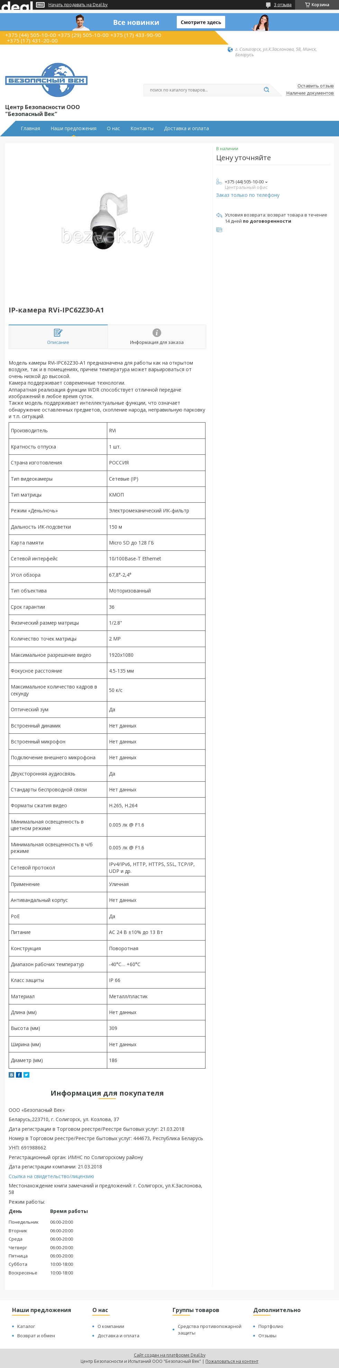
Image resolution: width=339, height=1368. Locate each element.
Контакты (142, 128)
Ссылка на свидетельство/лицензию (51, 1176)
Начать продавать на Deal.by (78, 4)
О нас (113, 128)
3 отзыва (283, 5)
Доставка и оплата (186, 128)
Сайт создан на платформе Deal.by (169, 1355)
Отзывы (267, 1335)
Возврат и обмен (36, 1335)
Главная (30, 128)
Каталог (26, 1326)
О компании (111, 1326)
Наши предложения (74, 128)
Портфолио (270, 1326)
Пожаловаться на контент (231, 1361)
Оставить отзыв (315, 86)
